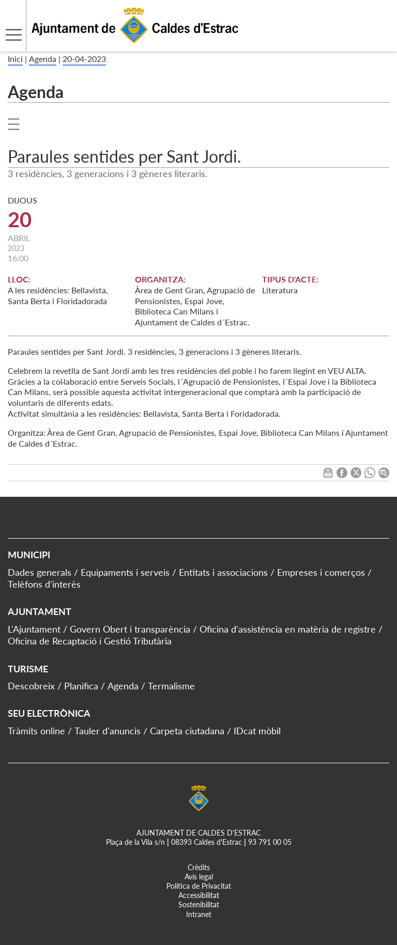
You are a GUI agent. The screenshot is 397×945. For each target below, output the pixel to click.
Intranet (198, 914)
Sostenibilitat (198, 904)
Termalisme (171, 685)
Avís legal (199, 876)
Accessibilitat (198, 895)
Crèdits (199, 867)
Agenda (42, 59)
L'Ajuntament (34, 629)
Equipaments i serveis (125, 572)
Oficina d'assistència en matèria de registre (288, 629)
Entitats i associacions (223, 572)
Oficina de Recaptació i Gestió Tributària (90, 641)
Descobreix (31, 685)
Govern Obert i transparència (130, 629)
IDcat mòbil (257, 730)
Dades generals (39, 572)
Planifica (81, 685)
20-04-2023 (84, 59)
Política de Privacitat (198, 885)
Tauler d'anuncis (107, 730)
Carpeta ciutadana (187, 730)
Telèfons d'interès (44, 584)
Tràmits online (36, 730)
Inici (15, 59)
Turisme (28, 668)
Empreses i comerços (321, 572)
